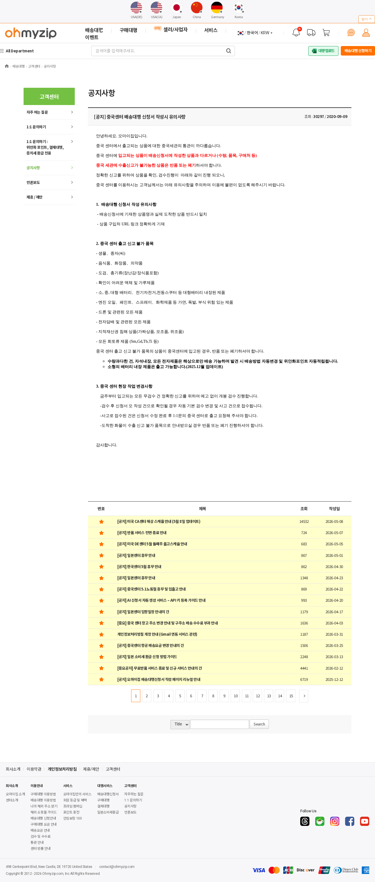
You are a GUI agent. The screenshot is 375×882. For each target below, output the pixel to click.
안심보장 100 (72, 818)
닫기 (366, 19)
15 (291, 695)
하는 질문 (37, 112)
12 (258, 695)
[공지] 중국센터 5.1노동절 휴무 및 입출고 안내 (151, 589)
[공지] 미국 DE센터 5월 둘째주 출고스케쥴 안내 (152, 543)
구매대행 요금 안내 (43, 824)
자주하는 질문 (133, 794)
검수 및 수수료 (40, 837)
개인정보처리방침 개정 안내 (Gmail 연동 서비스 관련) (157, 634)
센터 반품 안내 (40, 849)
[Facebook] (349, 821)
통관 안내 (36, 843)
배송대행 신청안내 (43, 818)
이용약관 (34, 769)
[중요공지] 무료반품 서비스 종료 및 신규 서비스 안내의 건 (159, 668)
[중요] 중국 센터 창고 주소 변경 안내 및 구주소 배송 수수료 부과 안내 (167, 623)
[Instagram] (334, 821)
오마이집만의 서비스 (77, 794)
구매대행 (103, 800)
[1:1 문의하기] (351, 32)
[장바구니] (326, 32)
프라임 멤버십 (72, 806)
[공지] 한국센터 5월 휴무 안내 (139, 566)
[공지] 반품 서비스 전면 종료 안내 (142, 532)
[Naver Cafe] (319, 821)
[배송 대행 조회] (311, 32)
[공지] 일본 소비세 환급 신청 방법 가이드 (147, 656)
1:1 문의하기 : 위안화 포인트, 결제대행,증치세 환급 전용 (45, 147)
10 (236, 695)
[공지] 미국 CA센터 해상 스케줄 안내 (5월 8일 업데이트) (158, 521)
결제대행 (103, 806)
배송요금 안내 (39, 830)
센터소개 (12, 800)
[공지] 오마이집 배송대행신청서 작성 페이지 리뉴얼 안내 (158, 679)
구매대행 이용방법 (43, 794)
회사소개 (13, 769)
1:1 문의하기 (36, 126)
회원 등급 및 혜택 (75, 800)
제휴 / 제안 (34, 197)
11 (247, 695)
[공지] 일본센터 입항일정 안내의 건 (143, 611)
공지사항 (33, 167)
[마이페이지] (366, 32)
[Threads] (304, 821)
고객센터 (113, 769)
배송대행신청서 (107, 794)
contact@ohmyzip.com (117, 867)
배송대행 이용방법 (43, 800)
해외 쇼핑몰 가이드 (43, 812)
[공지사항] (296, 32)
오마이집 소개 (15, 794)
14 (280, 695)
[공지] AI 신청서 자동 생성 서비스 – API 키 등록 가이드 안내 (161, 600)
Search (259, 724)
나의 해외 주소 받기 (43, 806)
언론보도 (33, 182)
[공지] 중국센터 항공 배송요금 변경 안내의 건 (150, 645)
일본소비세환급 (107, 812)
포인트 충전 (71, 812)
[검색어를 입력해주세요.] (228, 51)
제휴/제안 (91, 769)
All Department (20, 51)
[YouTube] (364, 821)
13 (269, 695)
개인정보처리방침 (62, 769)
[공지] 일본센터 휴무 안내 (136, 555)
